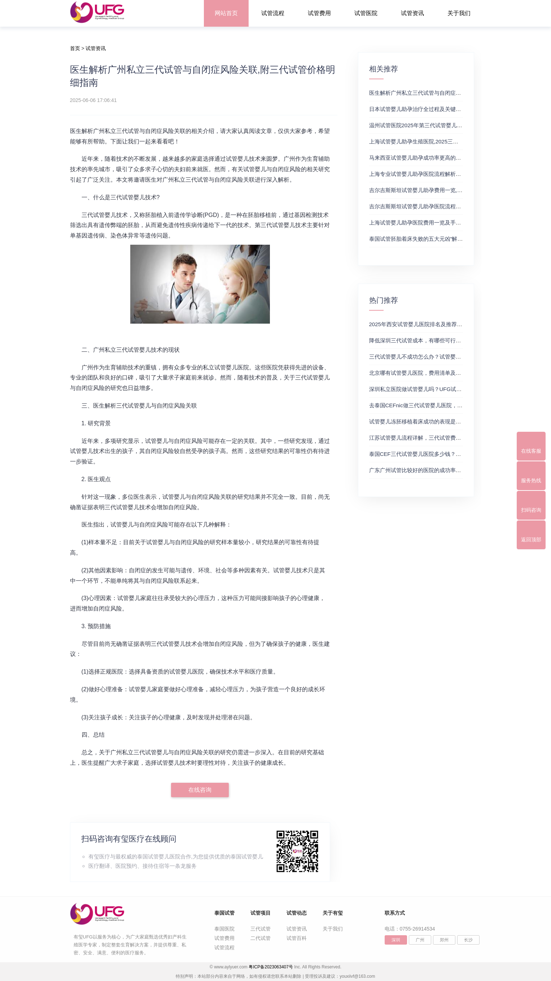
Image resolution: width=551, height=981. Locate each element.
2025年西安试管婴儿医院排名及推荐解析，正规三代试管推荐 (442, 324)
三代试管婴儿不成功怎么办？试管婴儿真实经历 (426, 357)
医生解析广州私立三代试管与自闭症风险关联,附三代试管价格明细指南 (453, 93)
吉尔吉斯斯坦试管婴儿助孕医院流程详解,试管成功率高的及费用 (445, 206)
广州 (420, 939)
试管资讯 (412, 13)
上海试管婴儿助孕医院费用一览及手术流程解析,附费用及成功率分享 (451, 222)
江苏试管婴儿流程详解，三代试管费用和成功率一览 (431, 438)
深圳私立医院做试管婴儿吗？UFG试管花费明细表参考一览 (440, 389)
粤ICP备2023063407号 (271, 966)
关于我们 (459, 13)
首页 (75, 48)
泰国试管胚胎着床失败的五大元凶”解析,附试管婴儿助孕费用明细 (446, 239)
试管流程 (272, 13)
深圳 (396, 939)
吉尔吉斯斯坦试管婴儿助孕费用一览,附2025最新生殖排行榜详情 (446, 190)
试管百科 (297, 938)
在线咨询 (199, 790)
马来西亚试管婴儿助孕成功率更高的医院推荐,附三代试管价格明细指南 (453, 158)
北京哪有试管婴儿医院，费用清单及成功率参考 (426, 373)
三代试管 (260, 929)
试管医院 (365, 13)
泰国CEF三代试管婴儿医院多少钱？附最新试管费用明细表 (439, 454)
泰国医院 (224, 929)
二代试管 (260, 938)
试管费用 (319, 13)
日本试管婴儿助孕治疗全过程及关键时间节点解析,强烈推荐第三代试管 (453, 109)
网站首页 (226, 13)
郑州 (444, 939)
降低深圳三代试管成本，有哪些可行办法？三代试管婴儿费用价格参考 (453, 340)
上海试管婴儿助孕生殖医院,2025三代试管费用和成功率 (435, 141)
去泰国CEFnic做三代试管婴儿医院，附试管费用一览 (432, 405)
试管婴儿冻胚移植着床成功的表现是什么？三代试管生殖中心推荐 (447, 421)
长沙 (468, 939)
